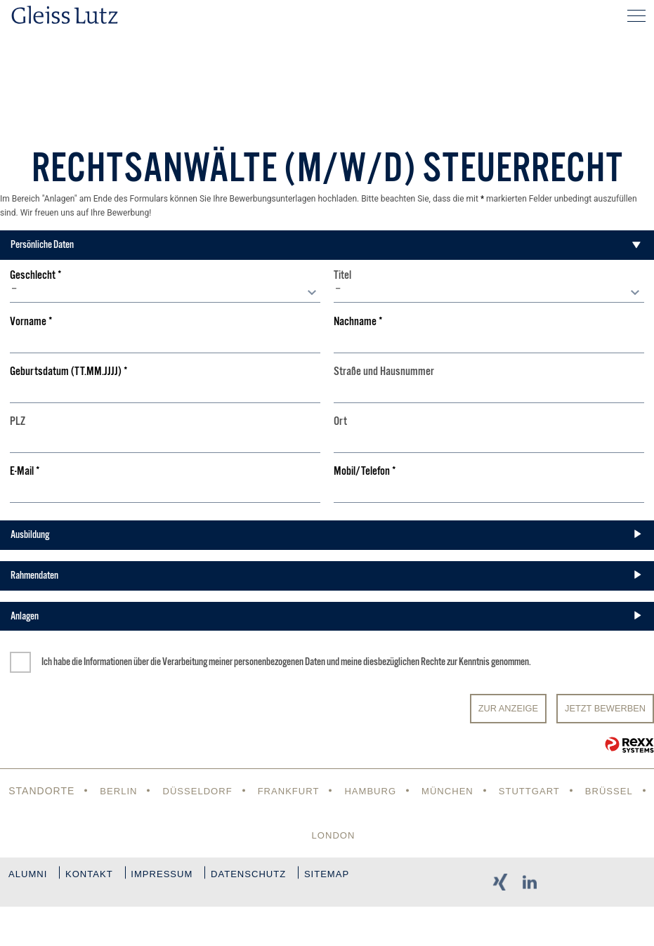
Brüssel (297, 835)
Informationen (108, 661)
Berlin (146, 790)
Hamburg (408, 790)
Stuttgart (575, 790)
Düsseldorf (227, 790)
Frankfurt (323, 790)
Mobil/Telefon (365, 472)
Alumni (29, 879)
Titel (342, 276)
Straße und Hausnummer (384, 372)
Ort (340, 422)
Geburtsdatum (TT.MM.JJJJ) (69, 372)
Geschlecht (36, 276)
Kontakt (100, 879)
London (371, 835)
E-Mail (25, 472)
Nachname (358, 322)
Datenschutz (282, 879)
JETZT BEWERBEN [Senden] (605, 708)
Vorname (31, 322)
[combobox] (165, 292)
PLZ (17, 422)
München (489, 790)
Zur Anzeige (508, 708)
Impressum (184, 879)
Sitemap (45, 923)
